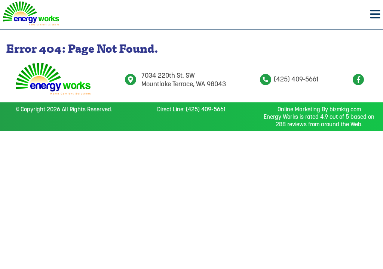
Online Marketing (299, 109)
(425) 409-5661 (289, 79)
